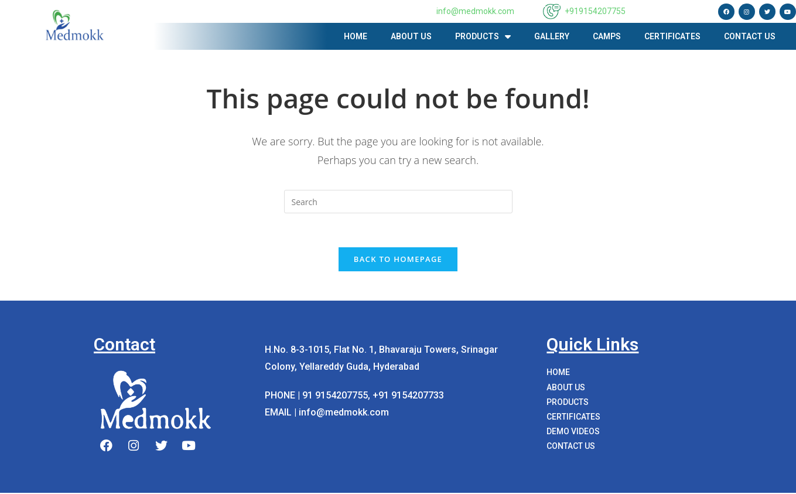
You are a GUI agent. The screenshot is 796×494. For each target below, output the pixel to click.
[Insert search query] (398, 201)
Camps (607, 36)
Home (355, 36)
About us (411, 36)
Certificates (672, 36)
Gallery (551, 36)
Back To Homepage (398, 260)
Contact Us (749, 36)
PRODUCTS (483, 36)
